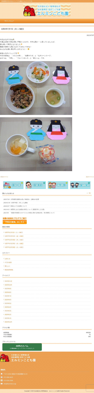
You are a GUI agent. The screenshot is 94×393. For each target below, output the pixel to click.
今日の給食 (8, 262)
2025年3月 (8, 311)
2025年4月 (8, 307)
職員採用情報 (9, 270)
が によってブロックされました (22, 347)
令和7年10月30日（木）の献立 (14, 240)
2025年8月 (8, 292)
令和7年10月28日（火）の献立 (14, 247)
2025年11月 (8, 281)
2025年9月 (8, 288)
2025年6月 (8, 299)
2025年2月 (8, 314)
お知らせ (7, 258)
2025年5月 (8, 303)
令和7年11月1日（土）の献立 (14, 232)
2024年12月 (8, 322)
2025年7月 (8, 296)
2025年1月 (8, 318)
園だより (7, 266)
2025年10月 (8, 285)
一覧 (89, 193)
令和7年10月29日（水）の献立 (14, 243)
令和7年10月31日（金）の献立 (14, 236)
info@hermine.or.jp (10, 384)
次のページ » (90, 177)
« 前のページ (4, 177)
